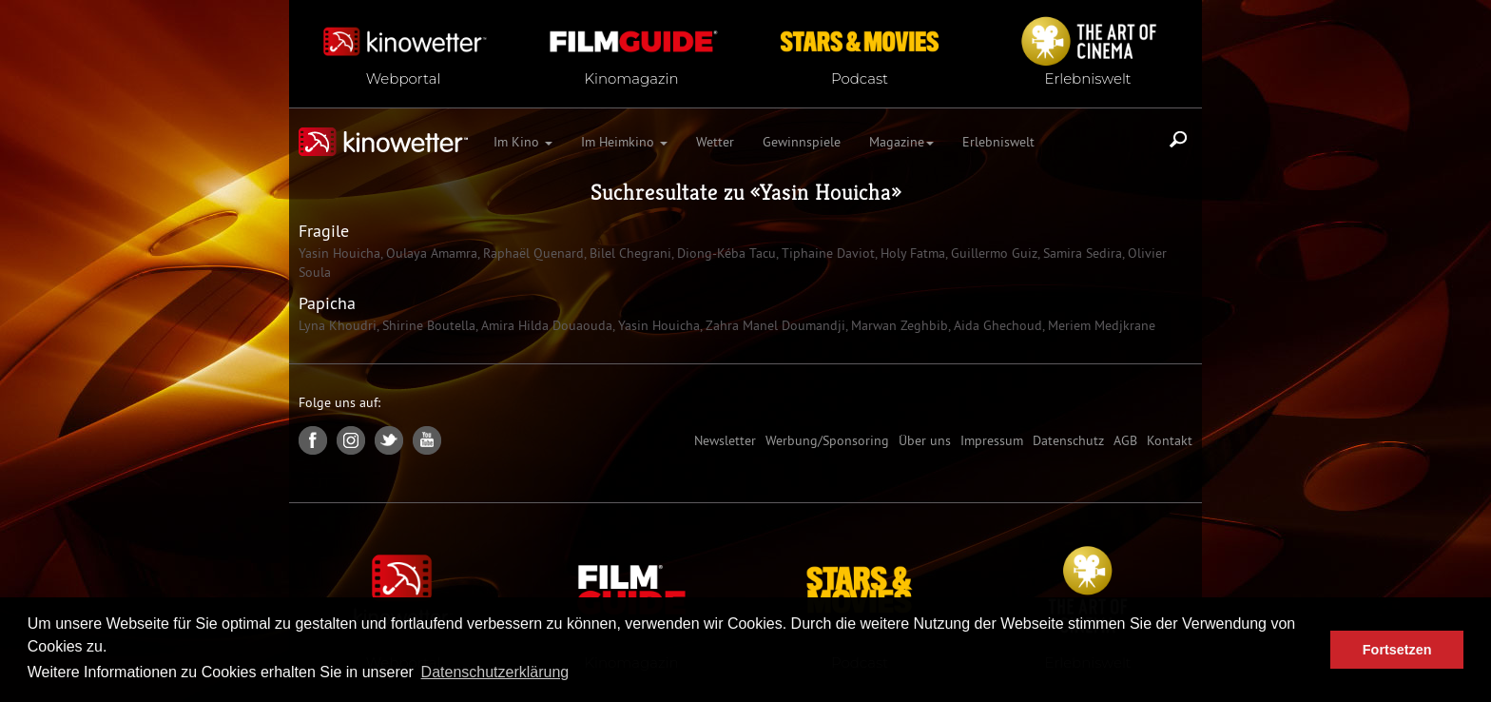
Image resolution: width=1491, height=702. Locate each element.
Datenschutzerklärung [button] (495, 672)
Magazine (901, 141)
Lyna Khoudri (338, 325)
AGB (1125, 440)
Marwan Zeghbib (897, 325)
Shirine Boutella (426, 325)
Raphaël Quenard (531, 253)
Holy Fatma (911, 253)
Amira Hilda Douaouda (544, 325)
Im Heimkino (624, 141)
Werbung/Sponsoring (827, 440)
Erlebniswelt (998, 141)
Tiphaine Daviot (826, 253)
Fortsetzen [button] (1397, 649)
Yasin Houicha (825, 192)
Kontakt (1169, 440)
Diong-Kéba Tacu (724, 253)
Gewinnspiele (802, 141)
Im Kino (523, 141)
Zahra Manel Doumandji (773, 325)
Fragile (324, 231)
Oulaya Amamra (429, 253)
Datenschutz (1068, 440)
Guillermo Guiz (992, 253)
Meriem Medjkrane (1099, 325)
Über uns (925, 440)
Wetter (715, 141)
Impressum (991, 440)
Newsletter (725, 440)
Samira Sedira (1080, 253)
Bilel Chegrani (628, 253)
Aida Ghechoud (996, 325)
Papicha (327, 303)
